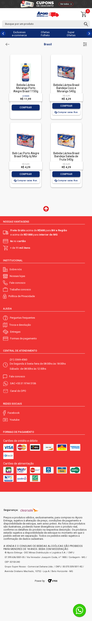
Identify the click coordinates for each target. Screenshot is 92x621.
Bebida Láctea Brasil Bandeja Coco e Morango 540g (66, 88)
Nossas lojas (17, 276)
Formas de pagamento (23, 338)
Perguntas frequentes (22, 317)
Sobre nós (16, 269)
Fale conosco (17, 282)
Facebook (14, 412)
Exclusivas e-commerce (19, 34)
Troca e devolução (20, 324)
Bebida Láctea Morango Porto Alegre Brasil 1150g (25, 88)
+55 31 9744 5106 (26, 383)
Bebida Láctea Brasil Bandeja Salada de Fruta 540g (66, 156)
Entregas (15, 331)
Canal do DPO (18, 390)
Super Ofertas (71, 34)
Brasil (48, 44)
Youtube (14, 419)
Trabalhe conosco (20, 289)
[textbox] (46, 23)
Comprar (26, 107)
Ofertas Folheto (45, 34)
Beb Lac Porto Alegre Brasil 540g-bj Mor (25, 155)
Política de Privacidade (21, 296)
